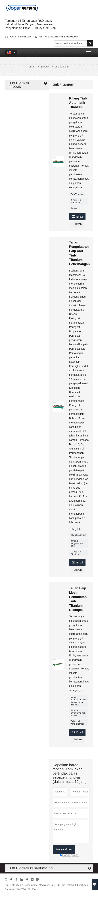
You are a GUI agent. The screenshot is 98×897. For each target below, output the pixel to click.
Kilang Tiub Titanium (76, 552)
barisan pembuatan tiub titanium (78, 713)
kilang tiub (75, 529)
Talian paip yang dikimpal (77, 722)
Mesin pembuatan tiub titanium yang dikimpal (78, 701)
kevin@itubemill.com (20, 36)
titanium (74, 208)
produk (45, 66)
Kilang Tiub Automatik (76, 201)
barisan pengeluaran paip (77, 543)
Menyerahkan (64, 849)
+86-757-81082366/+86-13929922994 (58, 36)
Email (77, 216)
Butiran (78, 223)
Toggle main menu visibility (88, 51)
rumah (31, 66)
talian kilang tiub (78, 535)
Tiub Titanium (77, 194)
